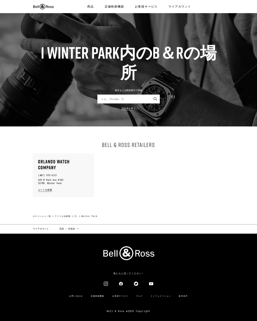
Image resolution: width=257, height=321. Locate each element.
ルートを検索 (45, 189)
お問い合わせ (76, 296)
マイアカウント (41, 228)
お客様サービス (120, 296)
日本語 (71, 228)
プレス (139, 296)
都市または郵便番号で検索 (128, 90)
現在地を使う (128, 108)
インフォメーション (160, 296)
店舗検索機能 (97, 296)
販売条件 (183, 296)
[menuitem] (90, 6)
